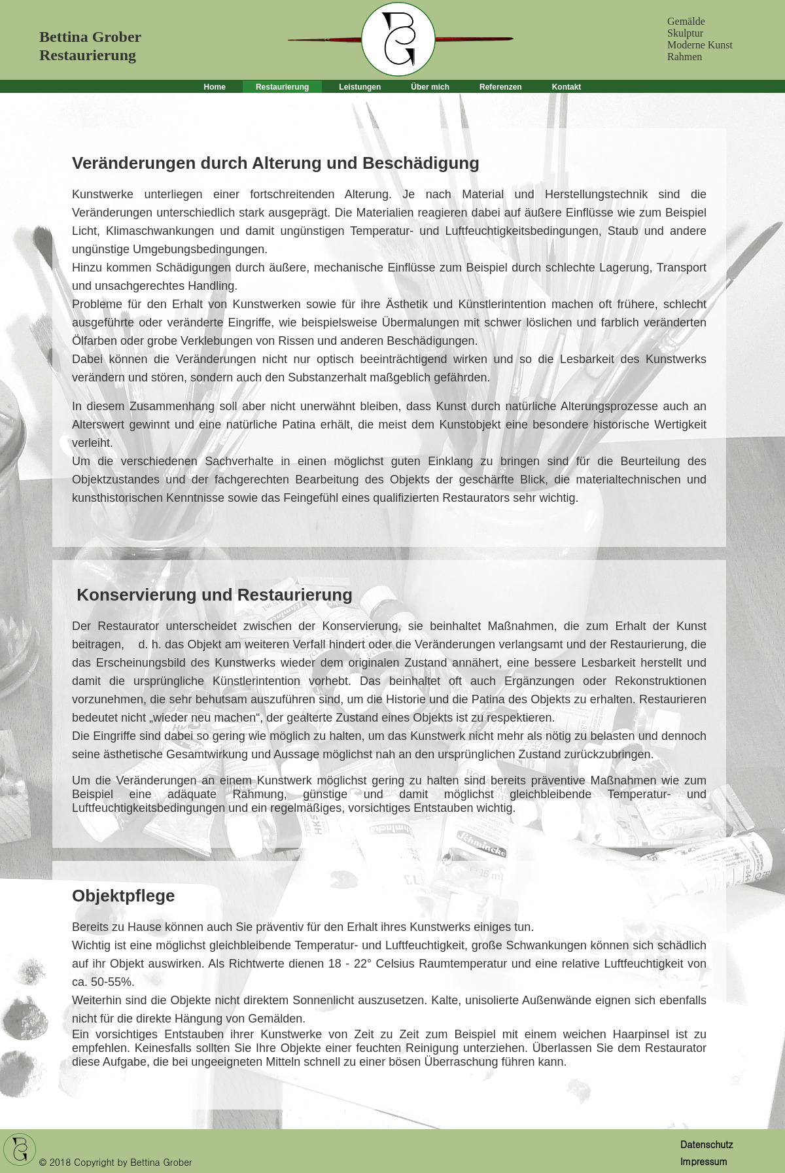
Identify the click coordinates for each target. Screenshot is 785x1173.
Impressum (703, 1161)
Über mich (430, 87)
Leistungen (360, 87)
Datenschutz (706, 1144)
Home (215, 87)
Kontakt (567, 87)
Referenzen (501, 87)
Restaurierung (282, 87)
